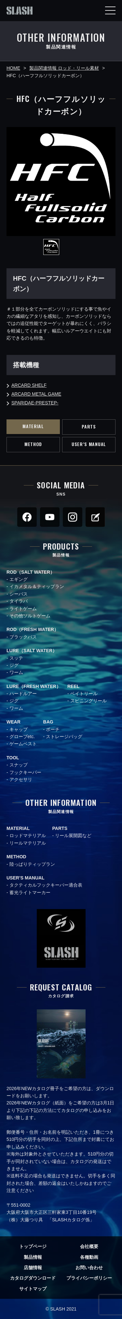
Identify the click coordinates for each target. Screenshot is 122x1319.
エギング (18, 579)
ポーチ (53, 729)
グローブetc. (22, 736)
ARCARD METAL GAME (36, 394)
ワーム (16, 672)
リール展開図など (73, 835)
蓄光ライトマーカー (29, 892)
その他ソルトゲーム (29, 615)
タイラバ (18, 601)
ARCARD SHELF (29, 385)
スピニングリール (88, 700)
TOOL (13, 757)
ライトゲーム (23, 608)
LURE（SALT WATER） (32, 650)
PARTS (89, 426)
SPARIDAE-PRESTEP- (34, 402)
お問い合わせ (89, 1267)
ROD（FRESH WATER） (33, 629)
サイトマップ (33, 1288)
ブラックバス (23, 636)
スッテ (16, 658)
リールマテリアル (27, 843)
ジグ (14, 665)
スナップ (18, 764)
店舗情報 (33, 1267)
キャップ (18, 729)
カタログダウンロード (33, 1278)
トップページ (33, 1246)
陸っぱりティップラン (32, 864)
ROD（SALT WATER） (31, 572)
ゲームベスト (23, 743)
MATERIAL (33, 426)
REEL (73, 686)
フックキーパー (25, 772)
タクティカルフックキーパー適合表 (45, 885)
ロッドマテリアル (27, 835)
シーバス (18, 593)
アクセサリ (20, 779)
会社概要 (89, 1246)
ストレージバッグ (64, 736)
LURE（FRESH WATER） (34, 686)
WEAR (13, 721)
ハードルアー (23, 693)
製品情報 (33, 1257)
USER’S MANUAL (89, 444)
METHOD (33, 444)
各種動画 (89, 1257)
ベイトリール (84, 693)
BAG (48, 721)
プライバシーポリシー (89, 1278)
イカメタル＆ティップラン (36, 586)
